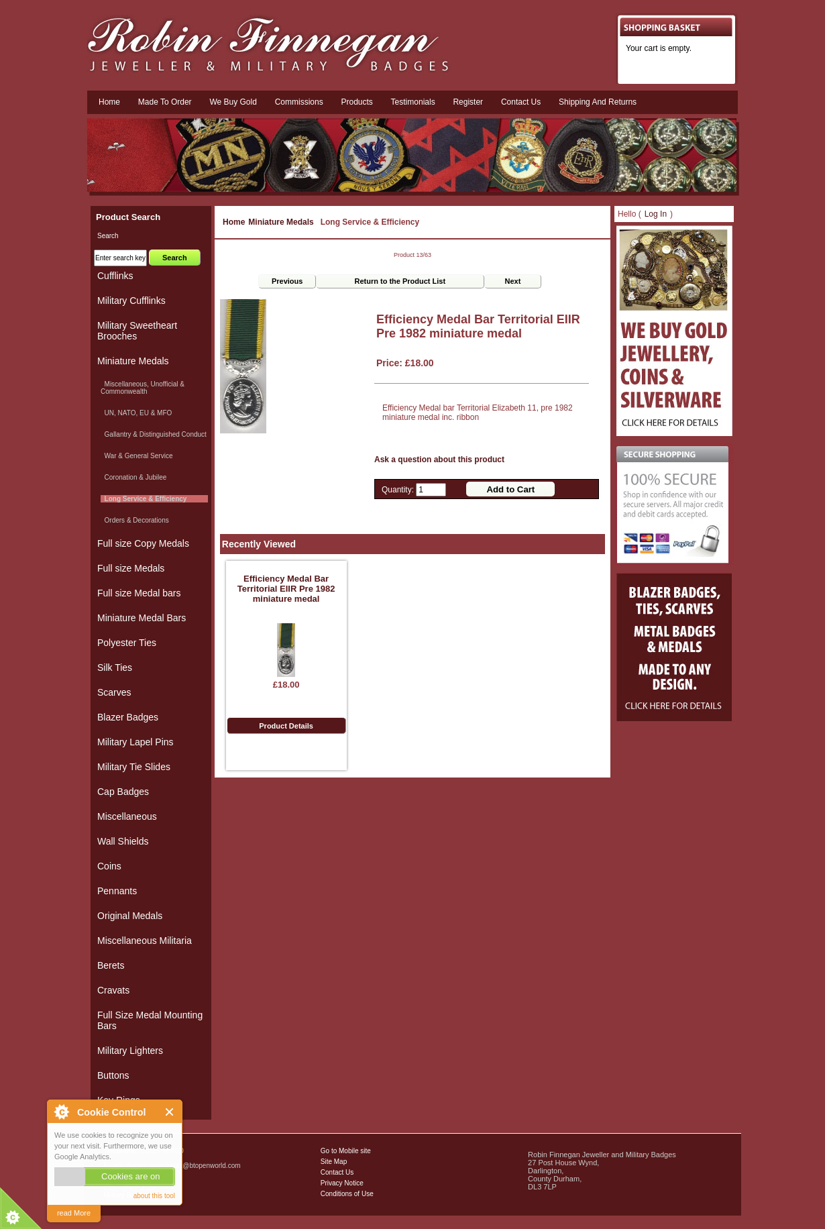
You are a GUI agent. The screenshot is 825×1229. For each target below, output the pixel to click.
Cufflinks (115, 275)
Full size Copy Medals (143, 543)
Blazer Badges (127, 717)
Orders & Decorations (135, 520)
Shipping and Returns (598, 102)
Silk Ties (114, 667)
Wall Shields (123, 841)
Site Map (334, 1161)
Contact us (521, 102)
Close (170, 1112)
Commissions (299, 102)
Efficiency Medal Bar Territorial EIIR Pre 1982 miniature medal (286, 589)
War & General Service (136, 456)
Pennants (117, 891)
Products (356, 102)
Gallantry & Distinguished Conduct (154, 434)
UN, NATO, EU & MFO (136, 413)
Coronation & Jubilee (133, 477)
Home (109, 102)
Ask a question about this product (439, 459)
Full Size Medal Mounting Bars (150, 1020)
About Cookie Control (61, 1111)
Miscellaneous (127, 816)
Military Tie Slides (133, 766)
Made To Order (165, 102)
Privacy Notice (342, 1183)
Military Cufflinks (131, 300)
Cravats (113, 990)
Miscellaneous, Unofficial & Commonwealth (142, 387)
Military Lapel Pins (135, 742)
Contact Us (337, 1172)
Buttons (113, 1075)
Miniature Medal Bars (141, 617)
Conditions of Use (347, 1193)
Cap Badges (123, 791)
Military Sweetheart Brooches (137, 330)
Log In (656, 214)
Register (468, 102)
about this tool (154, 1195)
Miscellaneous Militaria (144, 940)
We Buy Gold (232, 102)
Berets (110, 965)
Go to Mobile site (346, 1151)
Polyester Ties (126, 642)
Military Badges (126, 1195)
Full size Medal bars (139, 593)
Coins (109, 866)
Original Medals (129, 915)
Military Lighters (130, 1050)
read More (74, 1213)
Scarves (114, 692)
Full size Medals (130, 568)
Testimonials (413, 102)
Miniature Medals (280, 222)
